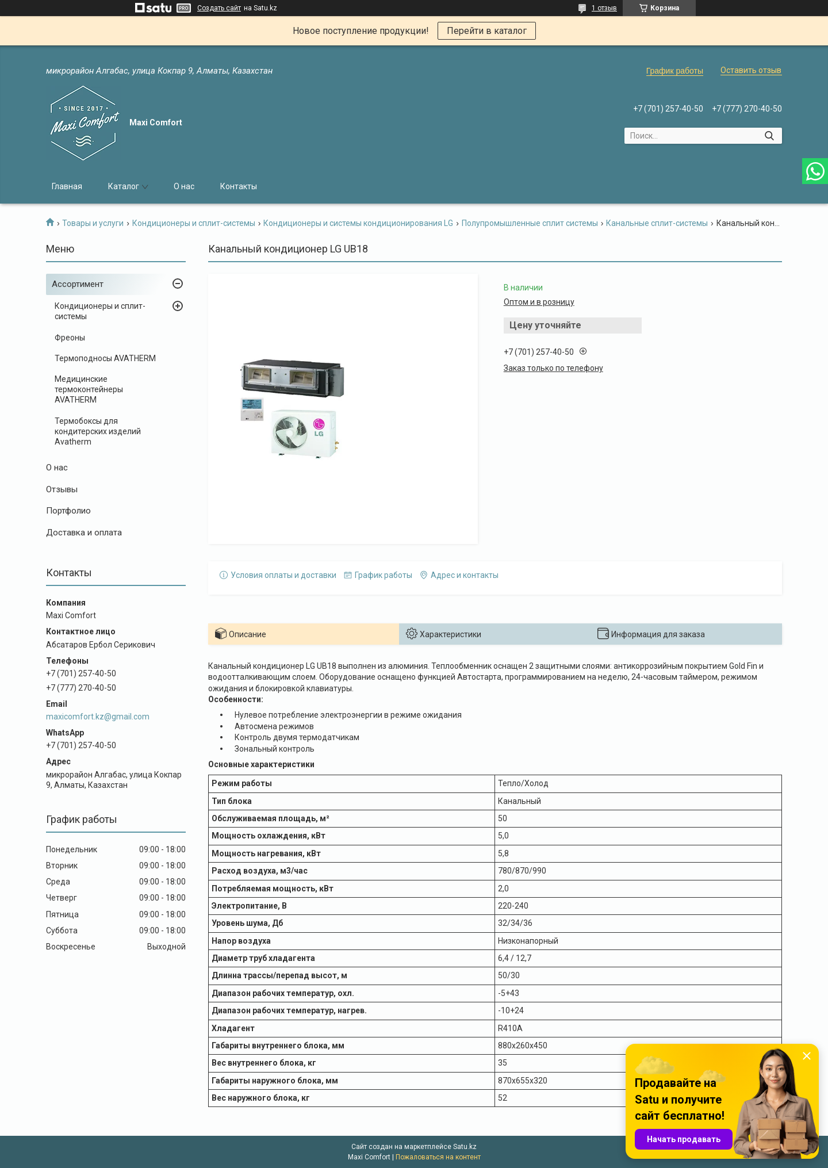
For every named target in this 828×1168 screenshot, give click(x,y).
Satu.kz (465, 1147)
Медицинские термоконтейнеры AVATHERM (89, 389)
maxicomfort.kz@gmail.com (98, 716)
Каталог (123, 186)
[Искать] (769, 136)
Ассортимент (77, 284)
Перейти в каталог (487, 30)
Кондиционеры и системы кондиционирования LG (358, 223)
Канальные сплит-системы (657, 223)
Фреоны (70, 337)
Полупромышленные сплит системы (530, 223)
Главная (67, 186)
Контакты (238, 186)
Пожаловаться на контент (438, 1157)
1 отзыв (604, 8)
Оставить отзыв (750, 70)
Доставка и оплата (84, 532)
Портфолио (68, 511)
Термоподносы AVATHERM (105, 358)
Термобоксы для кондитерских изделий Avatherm (98, 431)
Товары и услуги (93, 223)
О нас (184, 186)
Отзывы (62, 489)
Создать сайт (219, 8)
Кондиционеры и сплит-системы (193, 223)
